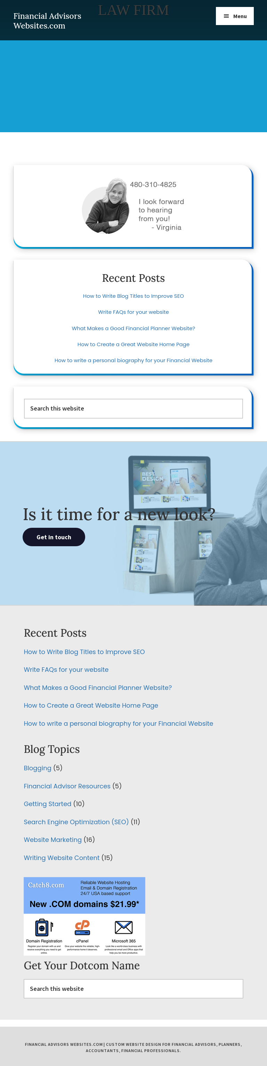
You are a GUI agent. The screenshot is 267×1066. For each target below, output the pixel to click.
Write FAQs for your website (133, 312)
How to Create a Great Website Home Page (133, 344)
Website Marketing (53, 839)
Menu (240, 16)
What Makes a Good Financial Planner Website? (133, 328)
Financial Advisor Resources (67, 786)
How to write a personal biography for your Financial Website (133, 360)
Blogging (37, 768)
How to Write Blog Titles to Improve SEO (133, 296)
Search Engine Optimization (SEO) (76, 822)
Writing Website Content (61, 857)
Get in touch (54, 537)
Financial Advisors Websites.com (47, 21)
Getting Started (47, 804)
